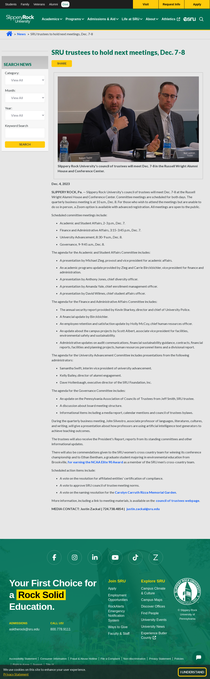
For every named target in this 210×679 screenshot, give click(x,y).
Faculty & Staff (119, 633)
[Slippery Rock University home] (187, 591)
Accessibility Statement (23, 658)
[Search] (200, 19)
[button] (61, 19)
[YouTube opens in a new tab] (115, 557)
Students (10, 4)
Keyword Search (16, 126)
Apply (112, 588)
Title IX (50, 664)
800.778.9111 (60, 629)
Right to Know (21, 664)
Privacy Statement (16, 674)
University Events (154, 620)
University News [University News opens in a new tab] (153, 626)
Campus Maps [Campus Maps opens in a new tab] (151, 600)
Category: (12, 73)
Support (37, 664)
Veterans (39, 4)
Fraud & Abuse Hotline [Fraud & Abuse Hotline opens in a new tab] (83, 658)
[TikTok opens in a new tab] (135, 557)
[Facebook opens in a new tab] (54, 557)
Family (25, 4)
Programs (73, 19)
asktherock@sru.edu (24, 629)
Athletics (171, 20)
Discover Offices (153, 606)
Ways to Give (118, 627)
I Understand (192, 672)
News (21, 34)
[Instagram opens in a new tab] (74, 557)
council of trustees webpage (177, 500)
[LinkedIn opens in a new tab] (95, 557)
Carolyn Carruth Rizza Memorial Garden (145, 492)
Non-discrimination (134, 658)
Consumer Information (53, 658)
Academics (50, 19)
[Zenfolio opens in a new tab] (156, 557)
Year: (8, 108)
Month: (10, 90)
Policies (179, 658)
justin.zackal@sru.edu (143, 509)
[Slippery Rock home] (20, 19)
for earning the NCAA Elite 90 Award (95, 462)
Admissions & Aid (101, 19)
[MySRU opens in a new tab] (189, 19)
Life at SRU (130, 19)
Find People (149, 613)
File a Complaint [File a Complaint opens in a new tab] (110, 658)
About (150, 19)
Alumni (53, 4)
